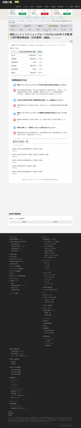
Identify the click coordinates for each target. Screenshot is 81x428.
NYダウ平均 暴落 (48, 333)
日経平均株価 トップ (16, 239)
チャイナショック (49, 343)
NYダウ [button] (32, 6)
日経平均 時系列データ (17, 261)
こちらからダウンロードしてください (55, 45)
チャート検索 (69, 6)
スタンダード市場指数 (16, 268)
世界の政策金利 (48, 287)
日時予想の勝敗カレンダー (18, 246)
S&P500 (45, 321)
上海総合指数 (47, 323)
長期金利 (43, 17)
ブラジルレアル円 (49, 277)
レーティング (19, 17)
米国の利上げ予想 (49, 302)
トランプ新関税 (59, 17)
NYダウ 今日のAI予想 (49, 297)
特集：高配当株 (14, 349)
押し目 (17, 1)
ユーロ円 (46, 265)
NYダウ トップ (47, 295)
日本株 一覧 (14, 287)
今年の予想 (13, 256)
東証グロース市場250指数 (17, 276)
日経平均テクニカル (16, 259)
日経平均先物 (14, 264)
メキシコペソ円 (48, 283)
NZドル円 (47, 281)
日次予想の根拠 (15, 244)
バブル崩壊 (47, 341)
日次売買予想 (14, 250)
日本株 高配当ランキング (17, 351)
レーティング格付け (46, 30)
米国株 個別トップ (48, 310)
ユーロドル (47, 269)
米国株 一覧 (47, 312)
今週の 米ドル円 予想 (50, 248)
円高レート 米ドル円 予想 (51, 255)
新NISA (28, 26)
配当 (12, 29)
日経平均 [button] (18, 6)
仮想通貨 (12, 377)
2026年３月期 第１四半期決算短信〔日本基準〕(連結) (27, 160)
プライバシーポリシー (17, 406)
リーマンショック (49, 338)
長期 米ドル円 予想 (49, 253)
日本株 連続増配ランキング (18, 285)
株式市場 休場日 (15, 289)
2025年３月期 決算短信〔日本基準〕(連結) (24, 166)
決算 (21, 29)
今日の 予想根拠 (48, 246)
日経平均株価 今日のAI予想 (18, 241)
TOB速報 (53, 26)
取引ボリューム (15, 397)
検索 (12, 283)
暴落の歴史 (46, 336)
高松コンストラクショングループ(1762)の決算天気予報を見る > (40, 179)
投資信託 (13, 364)
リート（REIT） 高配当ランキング (20, 355)
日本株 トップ (14, 281)
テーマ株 (51, 17)
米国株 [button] (53, 6)
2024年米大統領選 (16, 369)
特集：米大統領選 (15, 367)
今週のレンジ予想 (49, 299)
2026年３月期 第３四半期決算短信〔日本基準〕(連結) (27, 149)
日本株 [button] (47, 6)
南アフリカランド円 (49, 275)
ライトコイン (14, 386)
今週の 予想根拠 (48, 250)
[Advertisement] (40, 197)
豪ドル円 (46, 262)
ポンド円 (46, 267)
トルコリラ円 (47, 279)
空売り (72, 29)
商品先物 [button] (61, 6)
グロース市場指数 (15, 271)
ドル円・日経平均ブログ (50, 289)
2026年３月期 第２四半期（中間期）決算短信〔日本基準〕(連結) (30, 154)
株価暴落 (46, 328)
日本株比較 (27, 17)
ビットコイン (14, 380)
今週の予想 (13, 254)
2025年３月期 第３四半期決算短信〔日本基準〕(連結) (27, 171)
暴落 (38, 29)
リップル (13, 382)
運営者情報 (13, 403)
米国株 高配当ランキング (17, 353)
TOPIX (12, 273)
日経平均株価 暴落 (49, 330)
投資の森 (7, 2)
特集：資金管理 (14, 359)
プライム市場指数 (15, 266)
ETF (55, 29)
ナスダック (46, 318)
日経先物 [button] (40, 6)
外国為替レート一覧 (49, 239)
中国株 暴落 (47, 345)
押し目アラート (66, 26)
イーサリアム (14, 384)
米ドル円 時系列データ (50, 257)
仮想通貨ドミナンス (16, 393)
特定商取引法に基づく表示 (18, 408)
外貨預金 (13, 361)
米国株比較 (35, 17)
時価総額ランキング (16, 391)
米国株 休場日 (48, 315)
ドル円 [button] (25, 6)
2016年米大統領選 (16, 374)
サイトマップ (14, 401)
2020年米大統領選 (16, 372)
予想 (29, 29)
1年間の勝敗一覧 (15, 248)
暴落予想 (77, 6)
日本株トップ (15, 26)
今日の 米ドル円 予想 (50, 244)
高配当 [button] (40, 26)
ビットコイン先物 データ (17, 395)
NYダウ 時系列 (47, 305)
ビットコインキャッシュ (17, 389)
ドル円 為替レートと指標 (50, 241)
